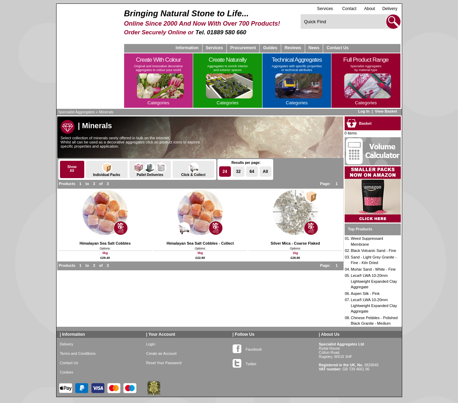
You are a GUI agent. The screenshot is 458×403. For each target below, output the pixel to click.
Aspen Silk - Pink (365, 293)
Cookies (67, 372)
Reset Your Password (164, 363)
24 (225, 171)
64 (252, 171)
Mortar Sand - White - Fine (373, 269)
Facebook (247, 347)
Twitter (245, 362)
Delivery (389, 8)
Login (150, 344)
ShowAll (72, 169)
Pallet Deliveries (150, 170)
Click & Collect (193, 170)
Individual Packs (107, 170)
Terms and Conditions (78, 353)
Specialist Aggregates (76, 112)
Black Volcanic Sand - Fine (373, 250)
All (265, 171)
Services (325, 8)
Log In (364, 111)
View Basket (386, 111)
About (369, 8)
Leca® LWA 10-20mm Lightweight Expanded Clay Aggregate (374, 281)
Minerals (106, 112)
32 (238, 171)
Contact (349, 8)
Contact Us (337, 47)
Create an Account (161, 353)
